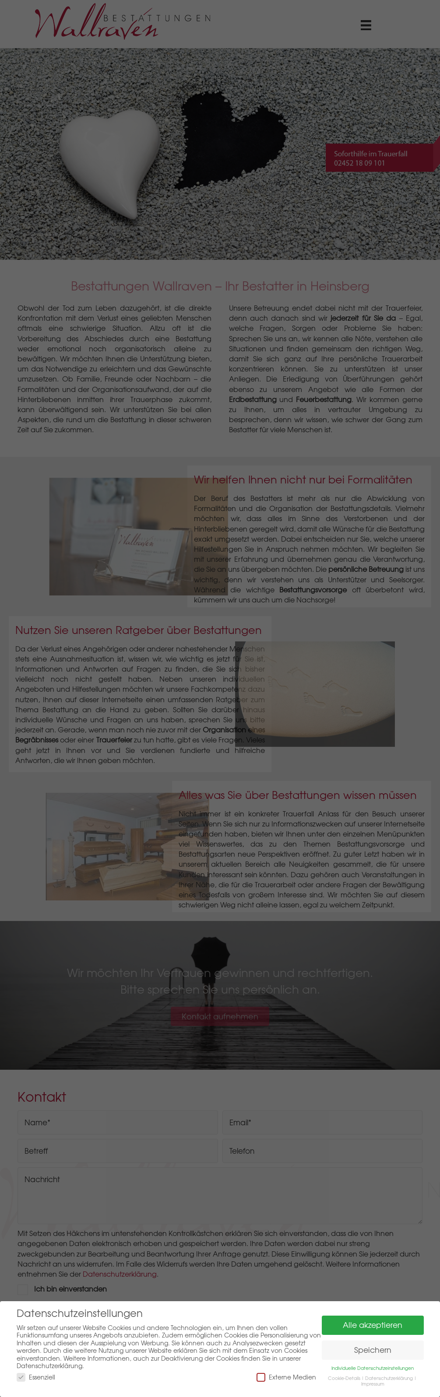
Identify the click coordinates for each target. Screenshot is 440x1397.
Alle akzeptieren (372, 1325)
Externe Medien (286, 1377)
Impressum (372, 1383)
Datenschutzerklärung (389, 1378)
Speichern (372, 1350)
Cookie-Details (344, 1378)
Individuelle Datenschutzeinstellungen (372, 1368)
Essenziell (36, 1377)
